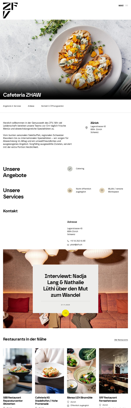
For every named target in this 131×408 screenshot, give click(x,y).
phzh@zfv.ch (74, 245)
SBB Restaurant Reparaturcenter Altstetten (13, 400)
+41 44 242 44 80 (76, 241)
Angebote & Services (12, 106)
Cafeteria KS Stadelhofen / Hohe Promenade (46, 400)
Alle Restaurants (121, 340)
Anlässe (31, 106)
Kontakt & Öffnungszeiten (52, 106)
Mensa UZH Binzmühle (79, 397)
